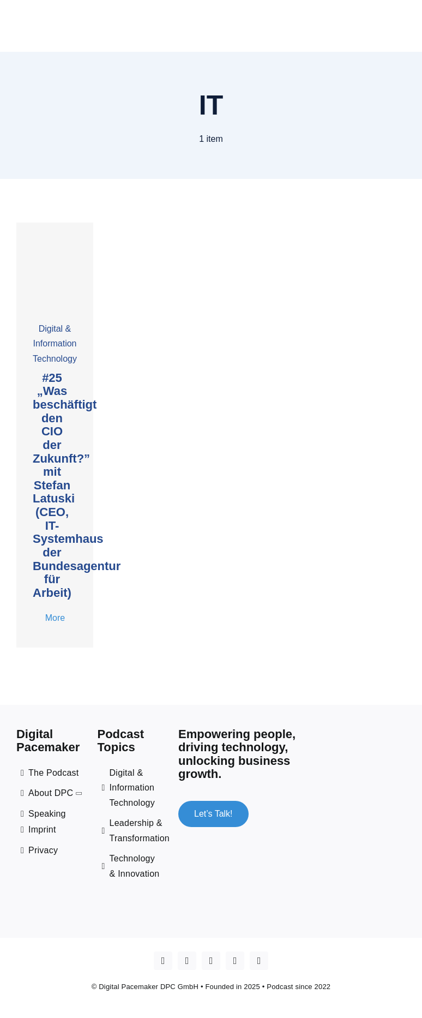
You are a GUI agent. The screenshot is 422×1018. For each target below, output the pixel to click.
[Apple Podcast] (163, 960)
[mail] (259, 960)
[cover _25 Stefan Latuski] (54, 226)
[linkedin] (211, 960)
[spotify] (235, 960)
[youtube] (187, 960)
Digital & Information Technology (55, 343)
